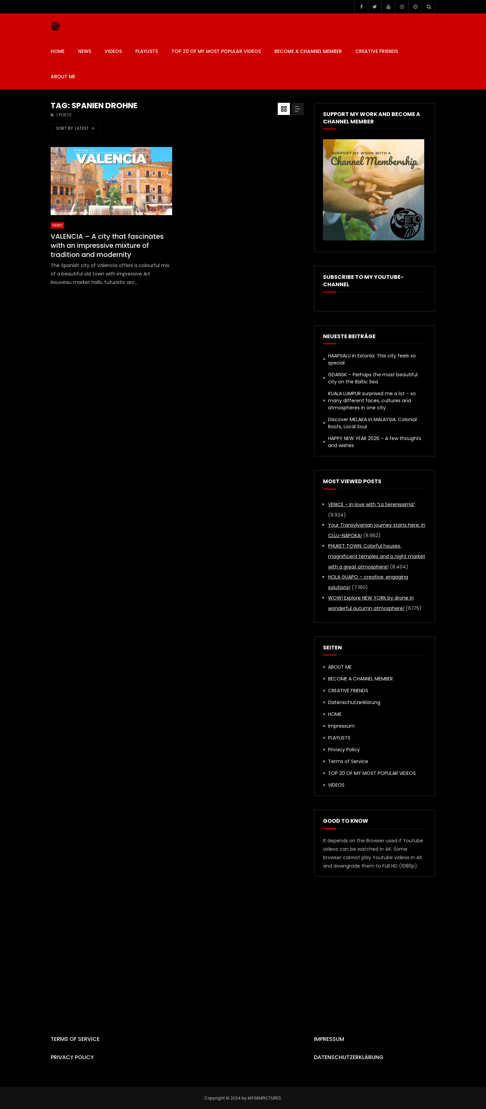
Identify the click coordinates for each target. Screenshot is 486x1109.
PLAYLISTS (146, 51)
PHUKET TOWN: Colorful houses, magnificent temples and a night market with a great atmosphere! (376, 556)
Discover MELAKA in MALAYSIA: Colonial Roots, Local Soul (372, 423)
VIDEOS (113, 51)
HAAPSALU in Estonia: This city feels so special (372, 359)
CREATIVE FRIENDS (376, 51)
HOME (57, 51)
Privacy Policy (344, 749)
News (84, 51)
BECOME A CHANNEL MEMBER (308, 51)
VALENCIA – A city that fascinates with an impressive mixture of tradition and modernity (107, 245)
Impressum (341, 726)
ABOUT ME (63, 76)
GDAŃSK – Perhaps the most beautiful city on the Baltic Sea (372, 378)
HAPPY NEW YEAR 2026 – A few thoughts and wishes (374, 442)
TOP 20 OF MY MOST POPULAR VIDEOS (216, 51)
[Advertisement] (243, 944)
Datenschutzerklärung (354, 702)
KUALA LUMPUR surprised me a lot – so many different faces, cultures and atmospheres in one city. (372, 400)
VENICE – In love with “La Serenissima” (371, 504)
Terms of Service (348, 761)
